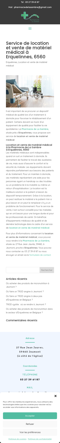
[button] (55, 395)
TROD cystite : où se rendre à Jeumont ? (26, 304)
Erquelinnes (11, 62)
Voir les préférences (30, 432)
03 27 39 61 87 (32, 2)
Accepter (30, 415)
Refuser (30, 424)
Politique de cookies (17, 439)
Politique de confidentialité (40, 439)
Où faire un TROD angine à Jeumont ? (25, 291)
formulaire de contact (40, 255)
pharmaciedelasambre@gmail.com (33, 7)
